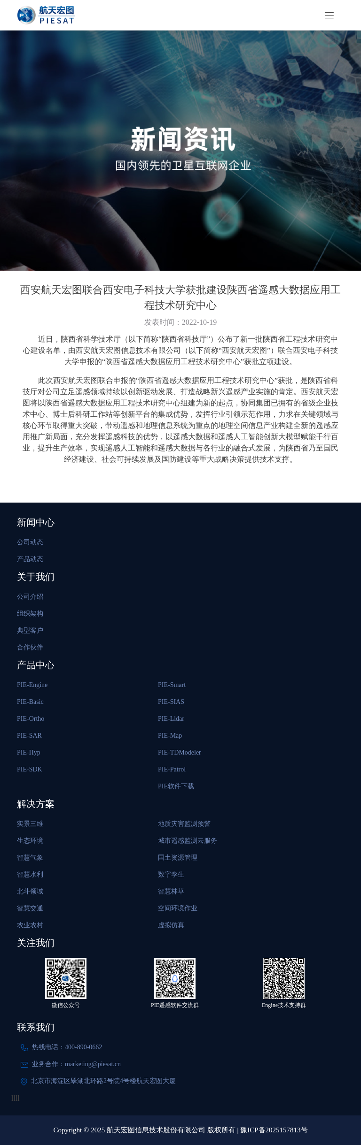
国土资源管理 (177, 857)
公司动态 (30, 542)
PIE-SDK (29, 769)
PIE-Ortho (30, 718)
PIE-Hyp (28, 752)
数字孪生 (171, 874)
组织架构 (30, 613)
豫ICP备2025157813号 (273, 1130)
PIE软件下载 (176, 786)
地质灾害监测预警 (184, 823)
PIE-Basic (30, 701)
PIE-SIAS (171, 701)
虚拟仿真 (171, 925)
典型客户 (30, 630)
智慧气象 (30, 857)
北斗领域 (30, 891)
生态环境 (30, 840)
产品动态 (30, 559)
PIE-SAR (29, 735)
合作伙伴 (30, 647)
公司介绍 (30, 596)
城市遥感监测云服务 (187, 840)
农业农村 (30, 925)
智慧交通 (30, 908)
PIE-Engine (32, 684)
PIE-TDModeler (179, 752)
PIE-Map (170, 735)
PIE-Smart (172, 684)
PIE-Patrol (172, 769)
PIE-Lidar (171, 718)
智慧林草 (171, 891)
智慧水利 (30, 874)
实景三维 (30, 823)
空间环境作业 (177, 908)
